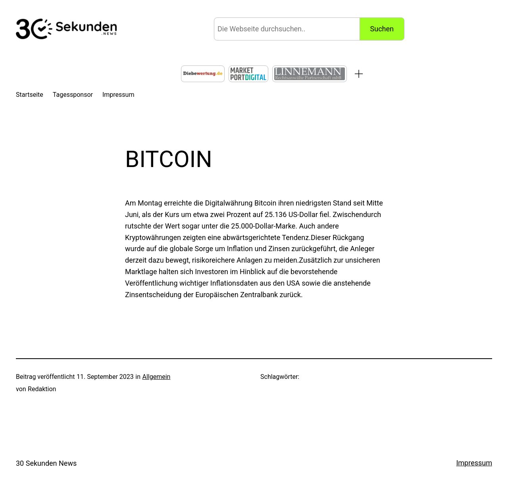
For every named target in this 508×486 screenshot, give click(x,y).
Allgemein (156, 376)
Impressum (474, 463)
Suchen (382, 29)
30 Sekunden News (46, 463)
